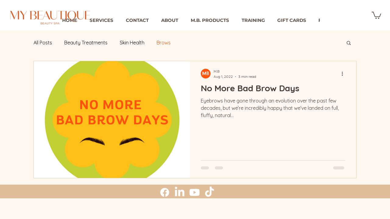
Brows (164, 43)
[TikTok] (209, 192)
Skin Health (132, 43)
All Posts (43, 43)
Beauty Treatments (86, 43)
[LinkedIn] (180, 192)
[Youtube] (194, 192)
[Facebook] (165, 192)
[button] (169, 20)
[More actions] (344, 73)
